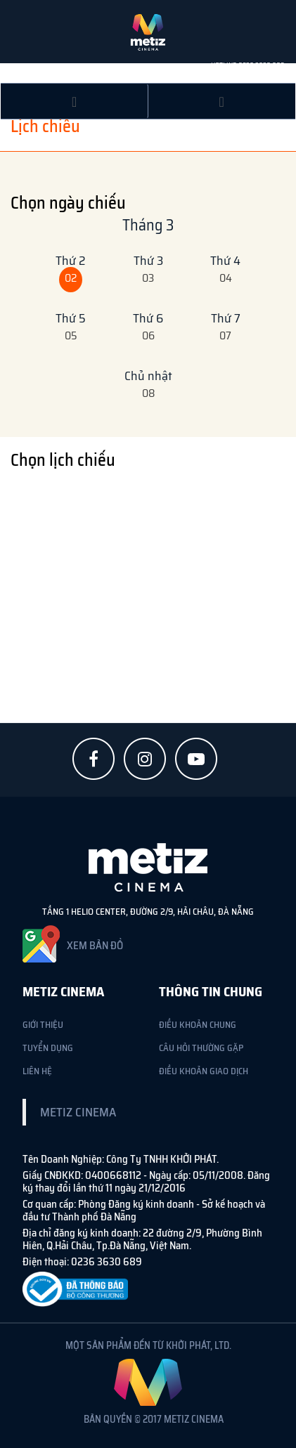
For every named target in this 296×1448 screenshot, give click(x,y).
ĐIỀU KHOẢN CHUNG (197, 1024)
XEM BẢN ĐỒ (95, 945)
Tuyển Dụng (47, 1048)
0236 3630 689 (261, 65)
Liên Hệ (37, 1071)
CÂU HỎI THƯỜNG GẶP (201, 1048)
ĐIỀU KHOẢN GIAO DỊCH (203, 1071)
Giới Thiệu (42, 1024)
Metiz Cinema (78, 1112)
